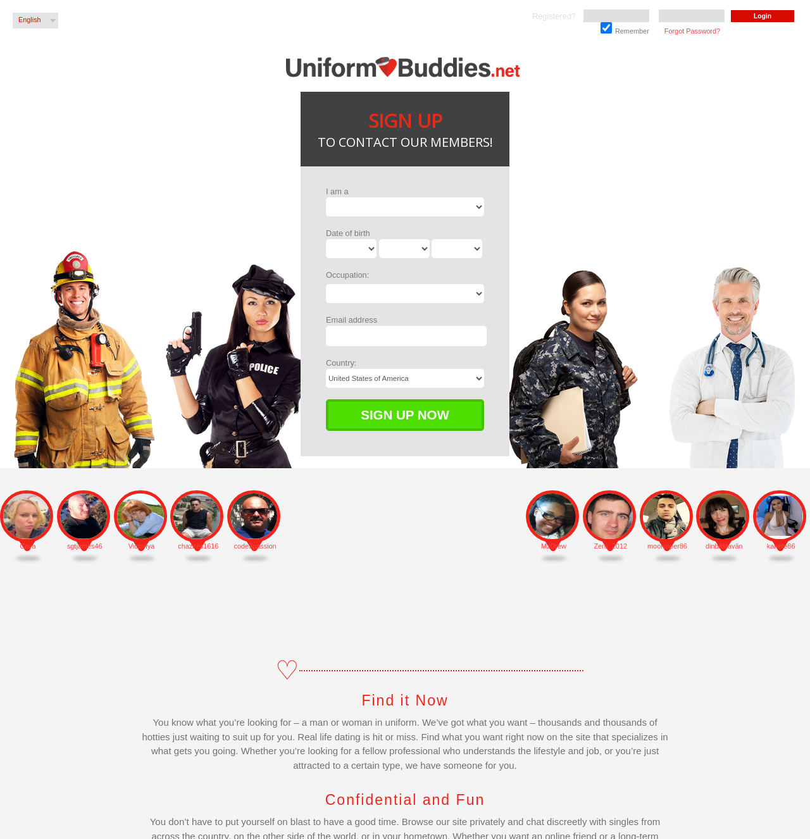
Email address (351, 320)
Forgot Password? (692, 31)
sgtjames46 (85, 546)
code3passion (255, 546)
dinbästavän (724, 546)
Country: (341, 363)
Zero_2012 (610, 546)
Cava (27, 546)
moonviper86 (667, 546)
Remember (625, 28)
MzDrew (553, 546)
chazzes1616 (198, 546)
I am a (337, 191)
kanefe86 (781, 546)
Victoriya (141, 546)
